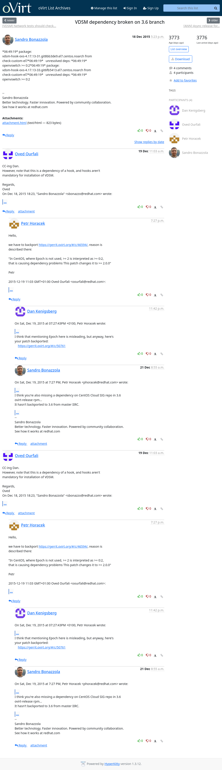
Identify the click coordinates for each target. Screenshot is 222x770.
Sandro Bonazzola (31, 39)
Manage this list (104, 8)
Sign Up (151, 8)
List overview (179, 49)
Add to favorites (183, 80)
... (5, 201)
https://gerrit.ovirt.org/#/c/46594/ (63, 245)
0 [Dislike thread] (148, 130)
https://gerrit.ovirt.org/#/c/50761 (41, 346)
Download (180, 59)
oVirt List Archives (36, 7)
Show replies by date (149, 142)
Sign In (130, 8)
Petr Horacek (33, 223)
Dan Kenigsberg (42, 311)
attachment (26, 211)
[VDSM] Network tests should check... (29, 26)
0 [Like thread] (141, 130)
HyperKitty (112, 764)
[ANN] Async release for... (202, 26)
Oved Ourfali (26, 153)
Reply (8, 135)
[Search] (216, 8)
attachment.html (14, 123)
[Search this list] (187, 8)
